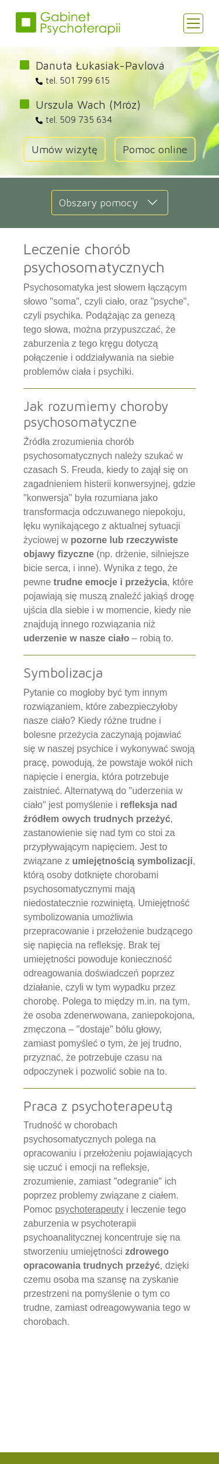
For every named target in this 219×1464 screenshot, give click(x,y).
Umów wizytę (65, 149)
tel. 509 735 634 (74, 120)
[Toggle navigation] (193, 23)
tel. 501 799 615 (73, 80)
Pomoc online (155, 149)
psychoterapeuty (89, 1209)
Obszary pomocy (98, 202)
